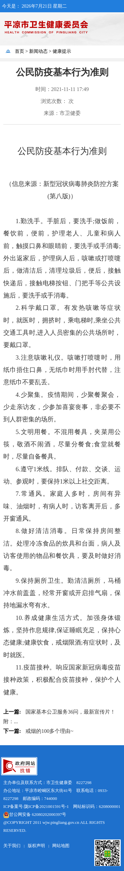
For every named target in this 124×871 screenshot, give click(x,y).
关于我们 (12, 845)
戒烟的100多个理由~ (49, 731)
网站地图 (60, 845)
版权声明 (36, 845)
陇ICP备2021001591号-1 (46, 806)
